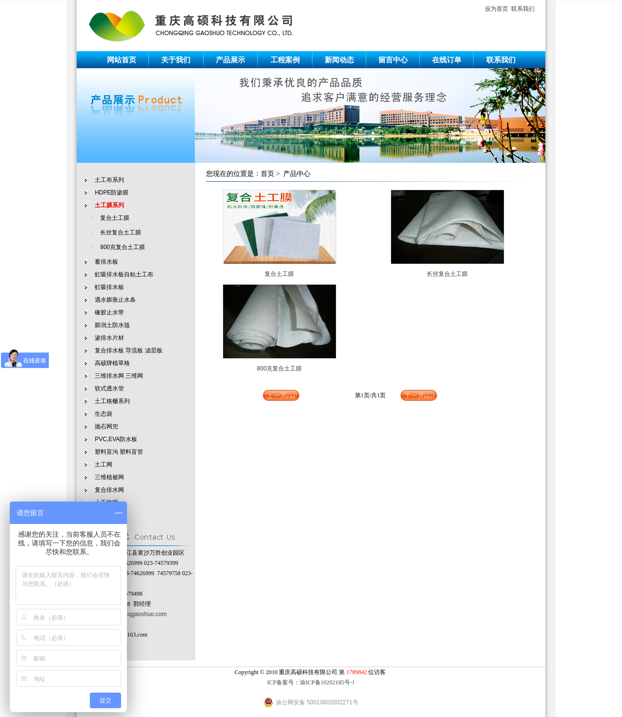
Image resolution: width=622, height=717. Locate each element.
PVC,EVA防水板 (116, 439)
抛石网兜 (106, 426)
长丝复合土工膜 (120, 232)
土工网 (103, 464)
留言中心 (393, 60)
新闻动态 (339, 60)
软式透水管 (109, 388)
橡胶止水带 (109, 312)
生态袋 (103, 413)
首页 (267, 173)
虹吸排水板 (109, 287)
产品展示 (230, 60)
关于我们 (175, 60)
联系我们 (523, 8)
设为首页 (496, 8)
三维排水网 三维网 (119, 375)
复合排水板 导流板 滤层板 (129, 350)
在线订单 (446, 60)
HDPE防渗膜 (111, 192)
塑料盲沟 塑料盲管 (119, 451)
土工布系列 (109, 179)
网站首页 (121, 60)
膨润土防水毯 (112, 325)
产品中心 (297, 173)
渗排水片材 (109, 337)
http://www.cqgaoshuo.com (131, 614)
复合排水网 (109, 489)
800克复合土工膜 (122, 247)
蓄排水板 (106, 261)
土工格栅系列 (112, 401)
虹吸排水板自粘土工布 (124, 274)
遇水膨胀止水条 (115, 299)
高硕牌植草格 (112, 363)
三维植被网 (109, 477)
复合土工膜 (114, 217)
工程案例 (285, 60)
